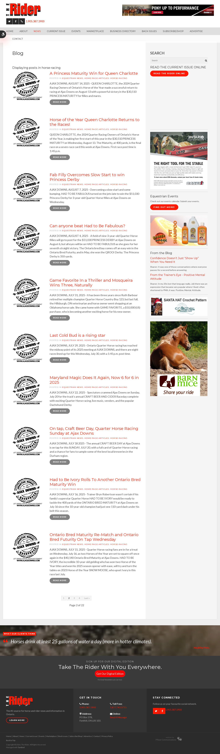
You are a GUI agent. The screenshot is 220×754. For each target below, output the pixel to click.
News (37, 31)
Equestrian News (72, 78)
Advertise (196, 31)
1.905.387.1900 (35, 21)
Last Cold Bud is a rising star (77, 335)
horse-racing (118, 78)
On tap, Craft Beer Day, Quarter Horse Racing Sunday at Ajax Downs (94, 431)
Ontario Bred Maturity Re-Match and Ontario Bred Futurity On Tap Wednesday (94, 537)
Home (9, 31)
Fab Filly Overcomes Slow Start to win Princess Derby (87, 177)
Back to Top (10, 741)
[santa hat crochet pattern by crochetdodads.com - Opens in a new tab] (178, 306)
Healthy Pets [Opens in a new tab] (201, 648)
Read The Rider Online (169, 73)
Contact (17, 39)
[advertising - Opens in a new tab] (178, 230)
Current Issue (56, 31)
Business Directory (123, 31)
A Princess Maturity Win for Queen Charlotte (94, 73)
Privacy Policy (107, 737)
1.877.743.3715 (118, 708)
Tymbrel (21, 748)
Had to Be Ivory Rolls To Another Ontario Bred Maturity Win (95, 482)
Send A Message (118, 717)
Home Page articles (96, 78)
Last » (87, 598)
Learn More (17, 721)
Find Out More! (164, 207)
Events (76, 31)
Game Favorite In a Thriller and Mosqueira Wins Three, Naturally (91, 283)
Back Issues (149, 31)
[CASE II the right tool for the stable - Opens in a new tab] (178, 160)
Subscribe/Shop (173, 31)
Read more (60, 102)
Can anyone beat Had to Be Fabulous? (87, 226)
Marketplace (95, 31)
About (24, 31)
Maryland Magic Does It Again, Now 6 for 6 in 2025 (94, 380)
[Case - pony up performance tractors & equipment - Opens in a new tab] (168, 10)
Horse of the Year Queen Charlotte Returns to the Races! (94, 122)
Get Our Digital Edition (110, 674)
